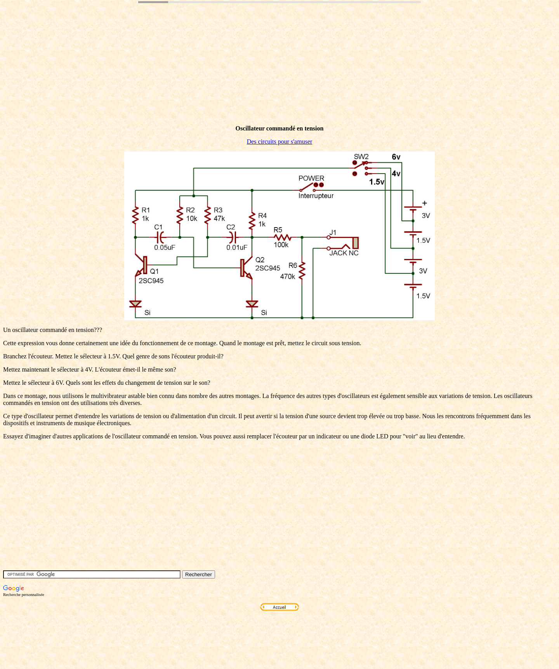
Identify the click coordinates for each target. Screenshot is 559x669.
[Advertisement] (144, 74)
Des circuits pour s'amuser (279, 141)
